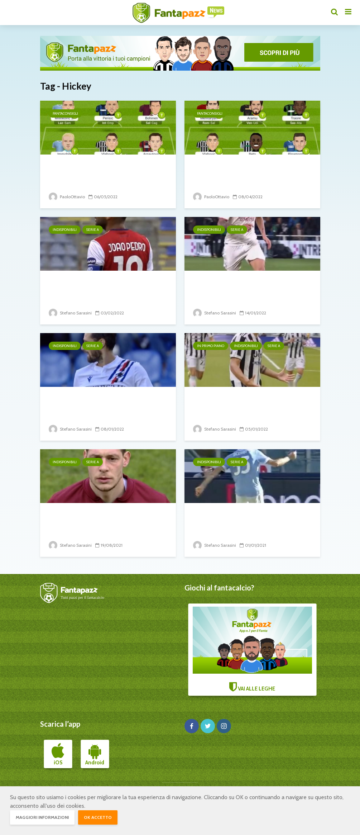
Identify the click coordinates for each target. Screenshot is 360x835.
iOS (58, 754)
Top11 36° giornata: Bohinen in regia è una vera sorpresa (103, 171)
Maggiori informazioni (42, 817)
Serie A (92, 229)
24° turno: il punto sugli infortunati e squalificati (91, 287)
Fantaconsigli (65, 113)
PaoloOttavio (67, 196)
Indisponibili (65, 229)
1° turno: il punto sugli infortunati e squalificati (107, 520)
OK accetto (98, 817)
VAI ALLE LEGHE (252, 649)
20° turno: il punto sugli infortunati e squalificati (235, 404)
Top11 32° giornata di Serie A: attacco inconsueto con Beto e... (250, 171)
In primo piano (210, 345)
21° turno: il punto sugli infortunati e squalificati (91, 404)
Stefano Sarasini (70, 313)
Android (94, 754)
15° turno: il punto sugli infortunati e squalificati (235, 520)
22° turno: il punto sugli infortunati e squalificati (235, 287)
